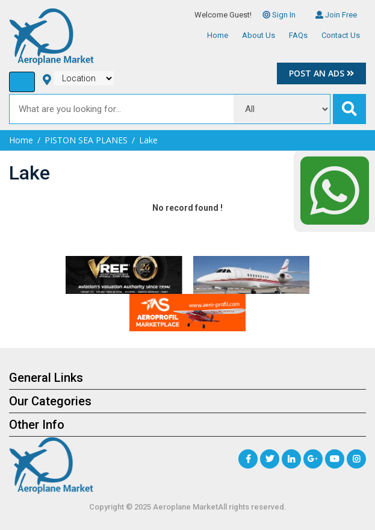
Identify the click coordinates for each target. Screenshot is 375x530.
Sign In (279, 14)
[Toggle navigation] (22, 82)
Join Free (336, 14)
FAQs (298, 35)
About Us (258, 35)
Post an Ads (321, 73)
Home (217, 35)
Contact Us (340, 35)
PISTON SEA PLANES (86, 140)
